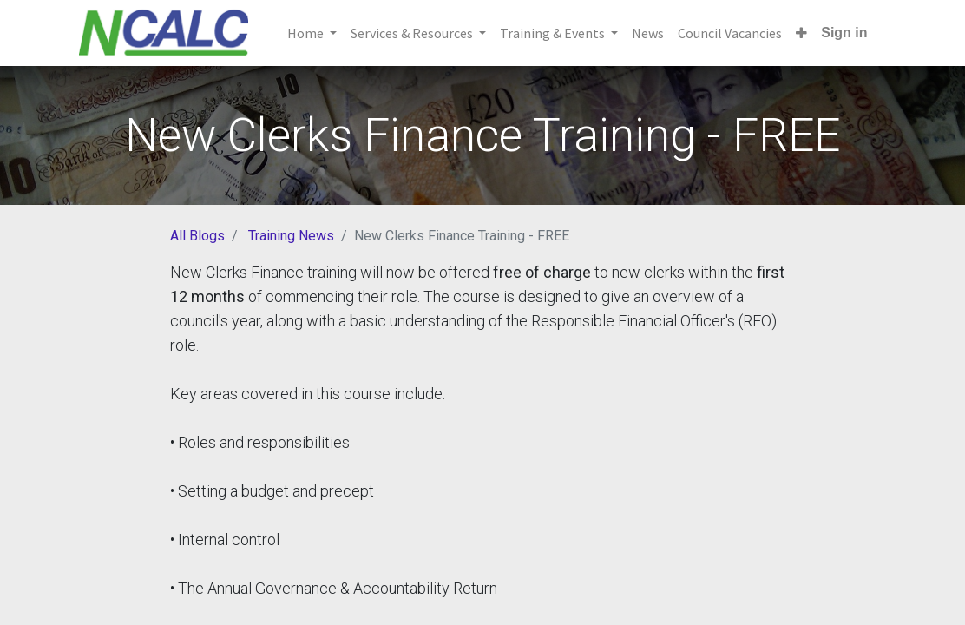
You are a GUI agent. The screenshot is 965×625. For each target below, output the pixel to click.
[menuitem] (648, 33)
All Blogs (197, 235)
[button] (801, 33)
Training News (291, 235)
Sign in (844, 32)
